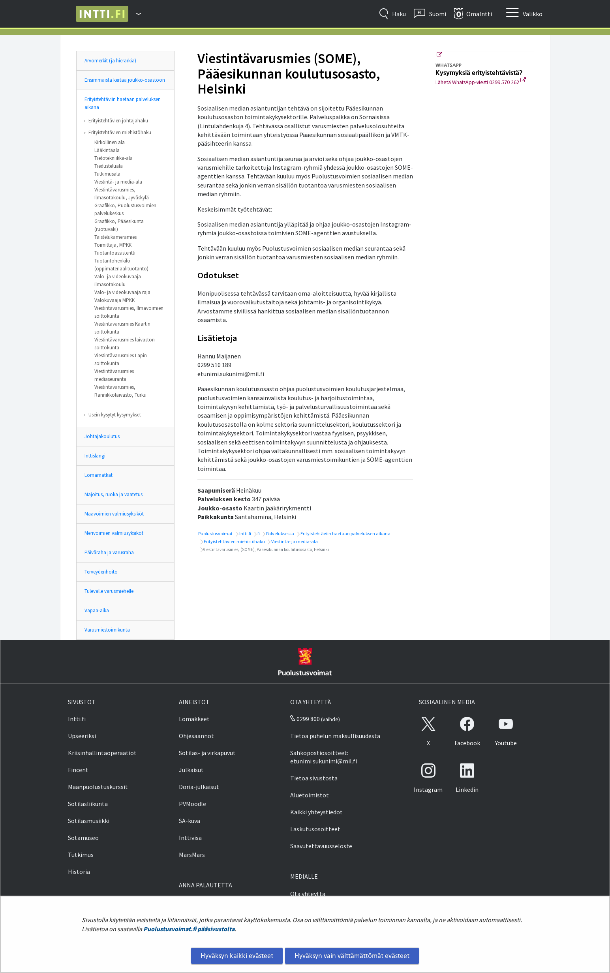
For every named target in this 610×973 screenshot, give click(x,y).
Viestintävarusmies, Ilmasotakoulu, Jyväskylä (121, 193)
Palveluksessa (279, 533)
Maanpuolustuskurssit (98, 787)
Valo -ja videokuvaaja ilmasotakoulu (117, 280)
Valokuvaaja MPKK (114, 300)
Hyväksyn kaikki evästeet (237, 956)
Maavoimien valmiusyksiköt (114, 513)
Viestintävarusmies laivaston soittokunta (124, 343)
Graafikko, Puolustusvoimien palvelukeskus (125, 209)
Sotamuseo (83, 838)
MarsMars (192, 855)
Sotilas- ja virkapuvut (207, 753)
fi (258, 533)
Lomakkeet (194, 719)
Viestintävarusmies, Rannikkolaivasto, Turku (120, 391)
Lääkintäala (107, 150)
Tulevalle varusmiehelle (108, 591)
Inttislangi (94, 455)
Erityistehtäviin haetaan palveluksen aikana (122, 103)
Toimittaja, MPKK (112, 245)
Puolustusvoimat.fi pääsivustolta (189, 929)
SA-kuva (189, 821)
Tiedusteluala (108, 166)
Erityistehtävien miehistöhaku (119, 132)
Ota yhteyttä (307, 894)
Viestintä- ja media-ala (118, 181)
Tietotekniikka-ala (113, 158)
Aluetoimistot (309, 795)
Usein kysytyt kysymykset (114, 414)
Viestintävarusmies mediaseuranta (114, 375)
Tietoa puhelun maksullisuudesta (335, 736)
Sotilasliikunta (88, 804)
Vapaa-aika (96, 610)
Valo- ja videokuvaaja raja (122, 292)
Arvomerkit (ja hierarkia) (110, 60)
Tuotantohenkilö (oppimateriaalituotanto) (121, 264)
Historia (79, 872)
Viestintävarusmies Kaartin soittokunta (122, 328)
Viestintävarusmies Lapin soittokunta (120, 359)
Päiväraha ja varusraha (109, 552)
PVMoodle (192, 804)
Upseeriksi (82, 736)
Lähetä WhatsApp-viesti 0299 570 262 (480, 82)
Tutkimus (81, 855)
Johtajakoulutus (102, 436)
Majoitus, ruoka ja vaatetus (113, 494)
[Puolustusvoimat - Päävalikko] (134, 14)
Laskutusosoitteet (315, 829)
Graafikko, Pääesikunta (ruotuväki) (119, 225)
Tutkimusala (107, 174)
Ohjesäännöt (196, 736)
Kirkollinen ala (109, 142)
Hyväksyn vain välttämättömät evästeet (352, 956)
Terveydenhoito (101, 571)
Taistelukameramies (115, 237)
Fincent (78, 770)
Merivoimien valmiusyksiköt (113, 533)
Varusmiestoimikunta (107, 629)
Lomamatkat (98, 475)
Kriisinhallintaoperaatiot (102, 753)
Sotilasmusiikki (88, 821)
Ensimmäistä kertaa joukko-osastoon (124, 80)
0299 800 (304, 719)
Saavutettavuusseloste (321, 846)
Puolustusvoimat (215, 533)
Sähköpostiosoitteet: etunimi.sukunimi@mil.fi (323, 757)
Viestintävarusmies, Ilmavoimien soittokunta (128, 312)
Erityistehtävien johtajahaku (118, 120)
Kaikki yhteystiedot (316, 812)
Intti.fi (244, 533)
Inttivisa (190, 838)
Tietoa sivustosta (314, 778)
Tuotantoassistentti (114, 252)
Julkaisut (191, 770)
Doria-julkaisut (199, 787)
